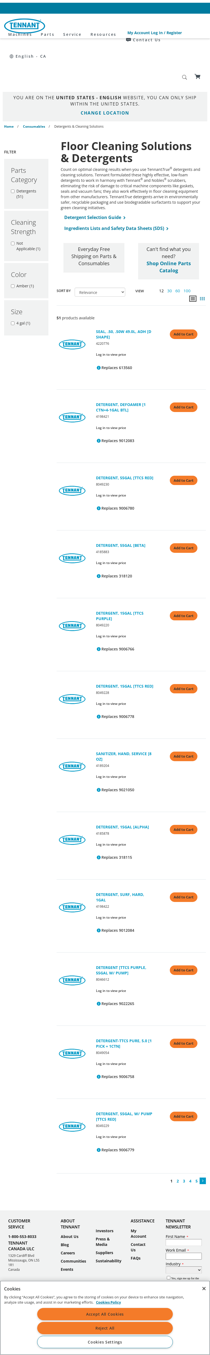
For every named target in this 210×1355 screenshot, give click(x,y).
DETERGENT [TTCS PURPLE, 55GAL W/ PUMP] (121, 931)
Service (119, 26)
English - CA (189, 8)
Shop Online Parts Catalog (169, 228)
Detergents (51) (23, 155)
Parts (95, 26)
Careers (68, 1214)
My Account (138, 1195)
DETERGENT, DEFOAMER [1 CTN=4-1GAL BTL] (121, 369)
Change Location (105, 74)
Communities (73, 1222)
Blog (65, 1206)
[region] (105, 1318)
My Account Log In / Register (112, 8)
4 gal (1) (20, 284)
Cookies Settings (105, 1342)
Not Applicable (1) (25, 207)
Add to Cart (184, 295)
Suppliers (104, 1214)
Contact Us (156, 8)
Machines (67, 26)
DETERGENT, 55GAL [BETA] (120, 506)
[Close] (204, 1289)
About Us (69, 1198)
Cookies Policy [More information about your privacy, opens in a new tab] (108, 1302)
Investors (104, 1192)
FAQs (136, 1219)
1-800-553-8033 (22, 1198)
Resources (151, 26)
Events (67, 1230)
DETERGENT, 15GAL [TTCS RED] (124, 647)
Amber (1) (22, 247)
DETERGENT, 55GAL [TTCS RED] (124, 439)
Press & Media (103, 1203)
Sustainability (108, 1222)
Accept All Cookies (105, 1314)
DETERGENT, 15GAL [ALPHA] (122, 788)
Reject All (105, 1328)
